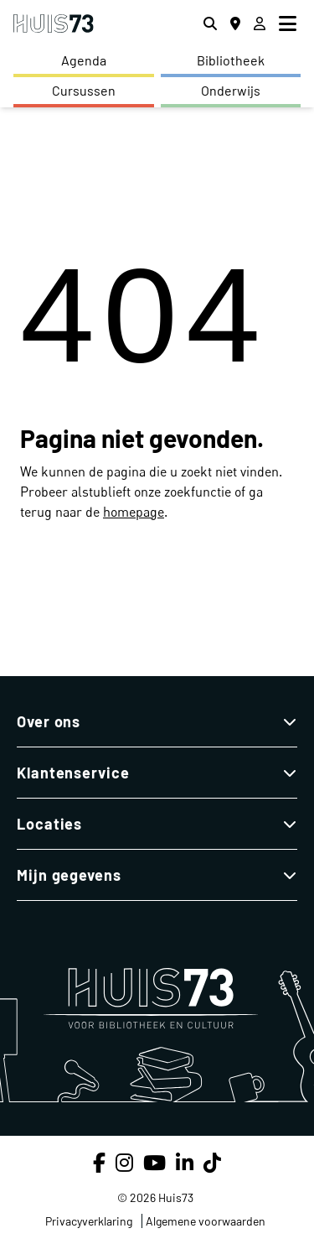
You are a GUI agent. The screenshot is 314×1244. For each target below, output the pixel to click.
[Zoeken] (210, 23)
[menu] (290, 23)
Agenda (83, 60)
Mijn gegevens (157, 875)
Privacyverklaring (88, 1221)
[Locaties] (235, 23)
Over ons (157, 721)
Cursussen (84, 90)
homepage (133, 511)
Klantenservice (157, 772)
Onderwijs (230, 90)
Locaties (157, 824)
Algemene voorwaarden (205, 1221)
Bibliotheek (231, 60)
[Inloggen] (259, 23)
